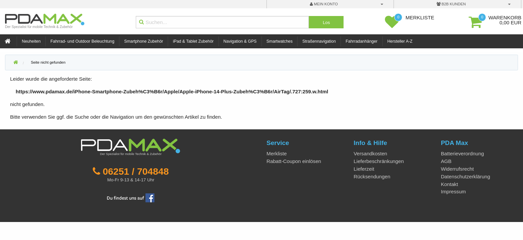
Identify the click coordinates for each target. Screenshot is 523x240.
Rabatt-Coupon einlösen (294, 161)
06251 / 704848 (136, 171)
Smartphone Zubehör (143, 41)
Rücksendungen (372, 176)
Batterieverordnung (462, 153)
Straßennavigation (319, 41)
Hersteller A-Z (399, 41)
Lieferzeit (364, 169)
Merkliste (277, 153)
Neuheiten (31, 41)
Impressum (453, 191)
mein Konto (324, 4)
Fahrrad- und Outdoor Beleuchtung (82, 41)
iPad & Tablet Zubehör (193, 41)
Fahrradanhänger (361, 41)
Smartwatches (280, 41)
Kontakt (449, 184)
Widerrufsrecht (457, 169)
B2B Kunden (451, 4)
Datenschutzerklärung (465, 176)
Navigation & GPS (240, 41)
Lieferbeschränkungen (379, 161)
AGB (446, 161)
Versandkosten (370, 153)
